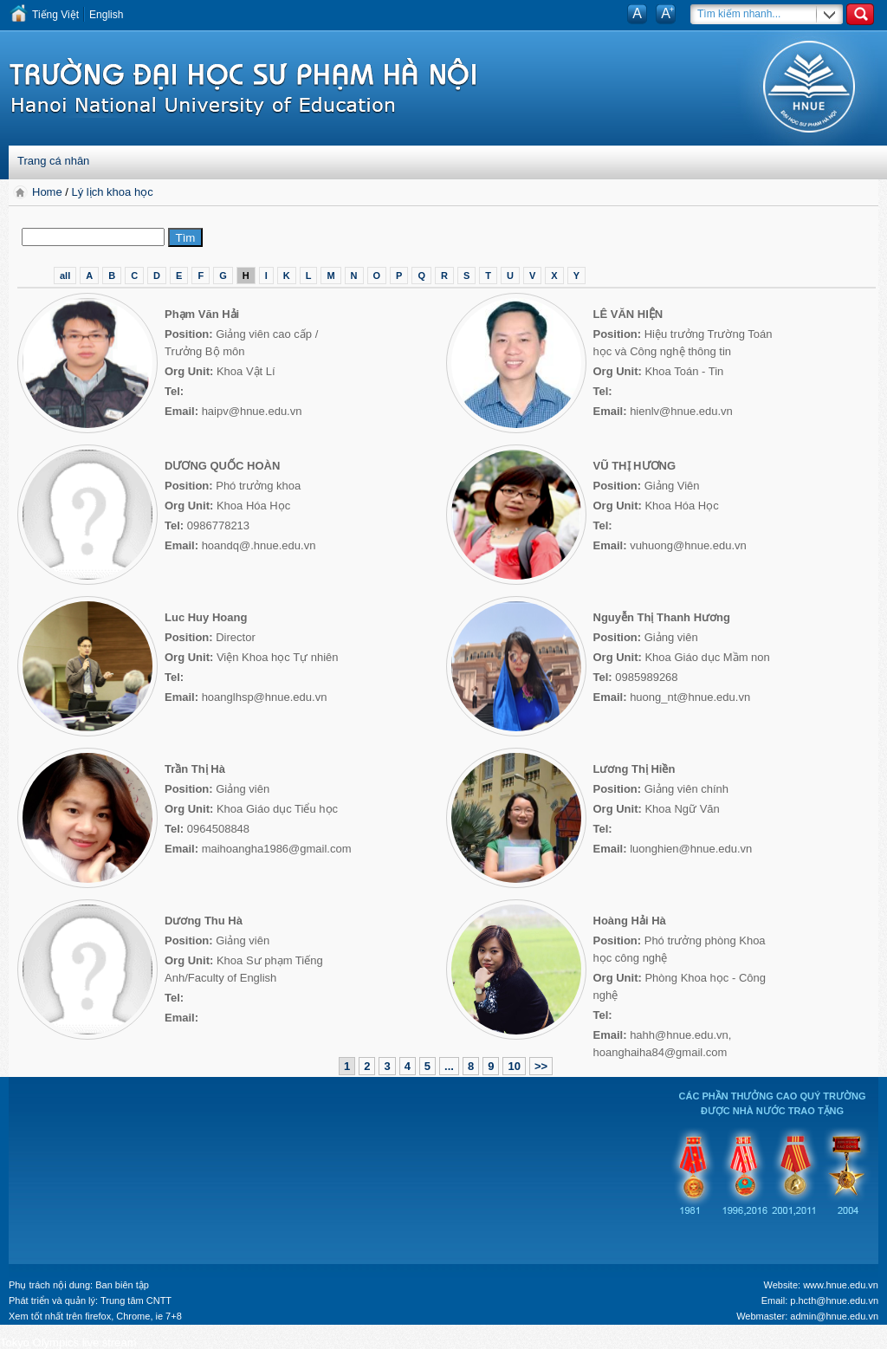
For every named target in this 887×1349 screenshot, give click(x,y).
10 (514, 1066)
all (65, 275)
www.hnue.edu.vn (840, 1285)
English (106, 15)
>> (540, 1066)
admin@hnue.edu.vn (834, 1316)
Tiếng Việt (55, 15)
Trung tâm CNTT (136, 1300)
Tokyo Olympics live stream (68, 1342)
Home (48, 191)
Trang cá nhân (53, 160)
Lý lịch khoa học (112, 191)
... (449, 1066)
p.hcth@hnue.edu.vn (834, 1300)
